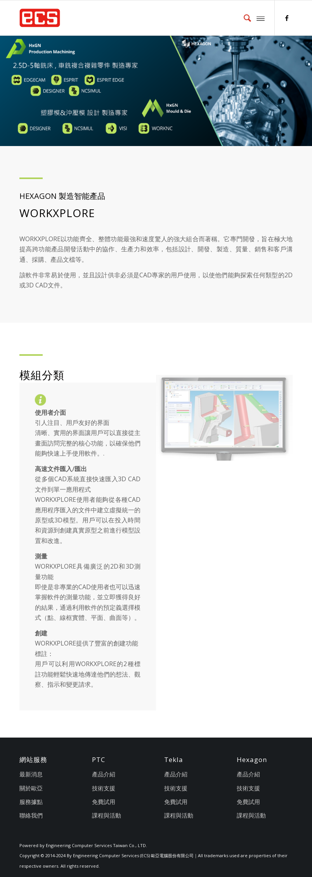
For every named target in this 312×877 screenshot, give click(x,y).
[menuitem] (243, 17)
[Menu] (261, 17)
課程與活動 (106, 815)
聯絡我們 (31, 815)
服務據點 (31, 802)
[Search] (243, 17)
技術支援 (103, 788)
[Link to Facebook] (287, 18)
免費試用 (103, 802)
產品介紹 (103, 774)
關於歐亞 (31, 788)
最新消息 (31, 774)
